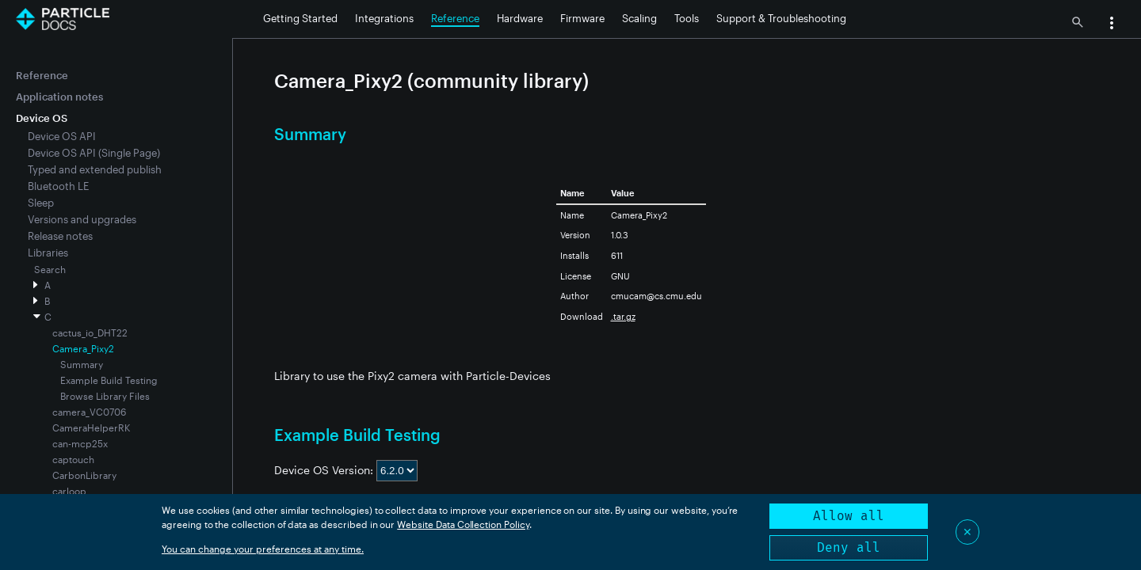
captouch (73, 459)
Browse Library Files (105, 395)
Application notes (59, 96)
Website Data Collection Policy (463, 524)
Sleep (41, 202)
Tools (686, 18)
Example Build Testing (109, 380)
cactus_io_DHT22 (90, 332)
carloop (69, 490)
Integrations (384, 18)
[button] (1111, 24)
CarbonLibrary (84, 475)
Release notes (60, 236)
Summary (81, 364)
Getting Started (300, 18)
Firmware (582, 18)
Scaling (639, 18)
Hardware (520, 18)
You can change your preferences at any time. (263, 548)
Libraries (48, 252)
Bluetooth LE (58, 186)
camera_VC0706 (89, 411)
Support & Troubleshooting (781, 18)
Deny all (848, 547)
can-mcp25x (80, 443)
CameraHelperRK (91, 427)
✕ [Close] (967, 531)
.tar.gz (623, 316)
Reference (455, 18)
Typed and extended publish (95, 169)
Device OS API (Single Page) (94, 152)
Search (50, 269)
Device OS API (62, 136)
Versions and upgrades (82, 219)
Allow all (848, 515)
